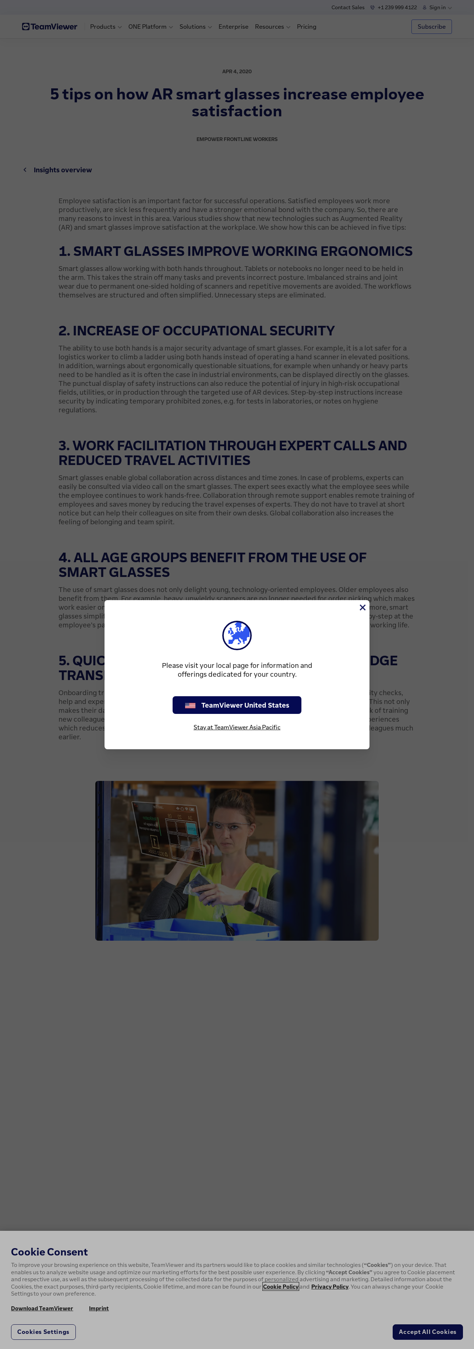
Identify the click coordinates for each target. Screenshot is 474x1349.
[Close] (362, 607)
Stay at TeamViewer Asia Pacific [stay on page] (237, 727)
